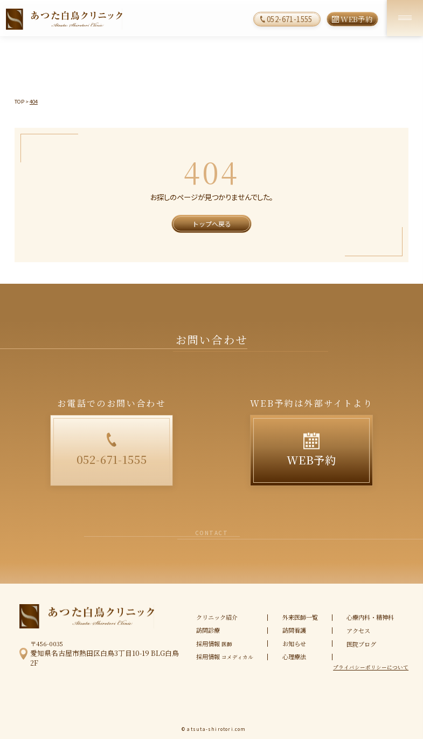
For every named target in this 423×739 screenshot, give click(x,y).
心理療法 (294, 656)
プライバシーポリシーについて (370, 667)
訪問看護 (294, 630)
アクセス (358, 630)
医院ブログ (361, 644)
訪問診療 (208, 630)
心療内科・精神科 (370, 617)
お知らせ (294, 643)
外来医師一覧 (300, 617)
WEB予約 (356, 19)
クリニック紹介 (217, 617)
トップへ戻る (211, 223)
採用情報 (214, 643)
